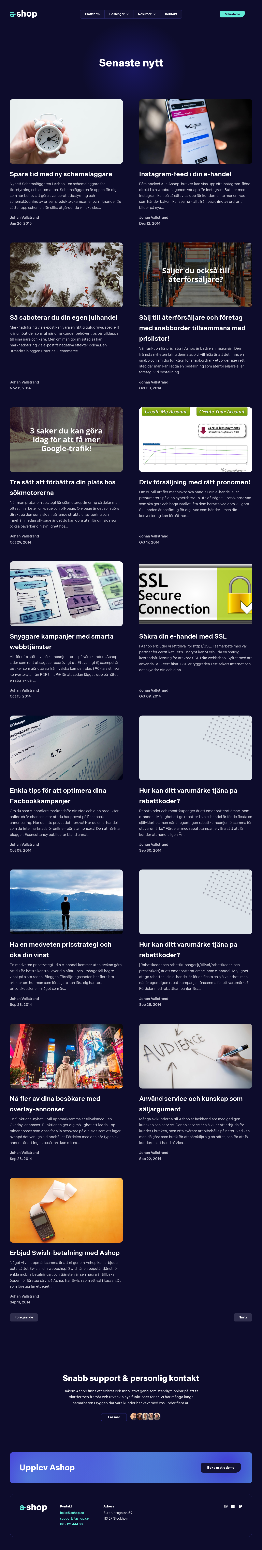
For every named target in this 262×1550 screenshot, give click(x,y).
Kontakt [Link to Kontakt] (171, 14)
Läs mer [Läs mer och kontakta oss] (114, 1417)
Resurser (147, 14)
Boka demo (232, 14)
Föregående (24, 1317)
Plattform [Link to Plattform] (92, 14)
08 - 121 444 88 (71, 1524)
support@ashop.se (74, 1518)
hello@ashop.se (72, 1513)
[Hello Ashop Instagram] (226, 1506)
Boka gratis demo (220, 1468)
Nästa (242, 1317)
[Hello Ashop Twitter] (240, 1506)
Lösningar (119, 14)
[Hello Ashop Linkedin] (233, 1506)
